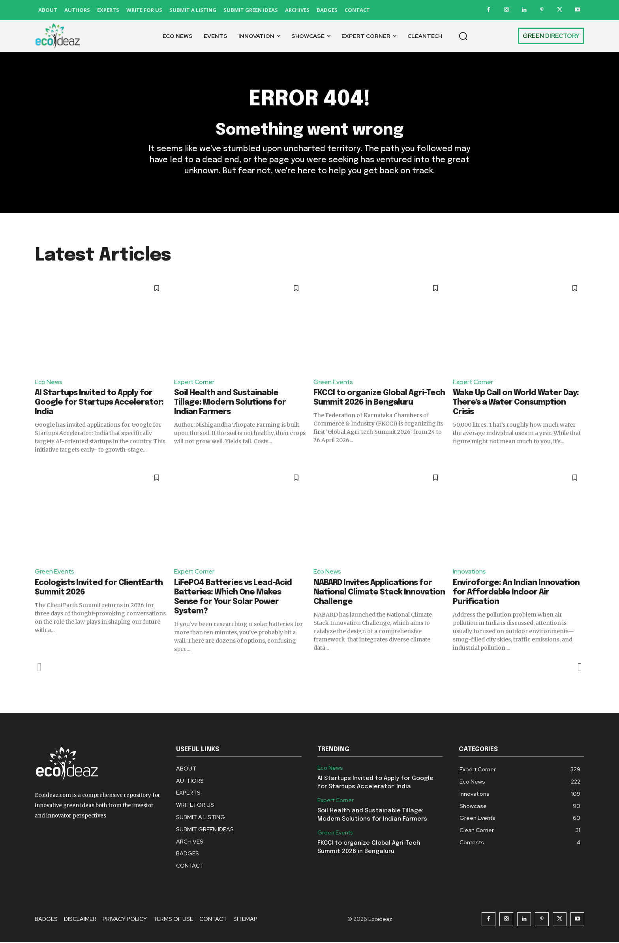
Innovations (470, 572)
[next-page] (579, 667)
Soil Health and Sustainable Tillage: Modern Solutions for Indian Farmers (230, 403)
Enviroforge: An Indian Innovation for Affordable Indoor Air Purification (516, 592)
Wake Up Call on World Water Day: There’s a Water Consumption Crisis (516, 403)
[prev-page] (40, 667)
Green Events (333, 382)
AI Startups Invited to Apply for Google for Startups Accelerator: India (99, 403)
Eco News (48, 382)
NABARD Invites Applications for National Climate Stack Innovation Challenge (379, 592)
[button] (463, 35)
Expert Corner (194, 382)
